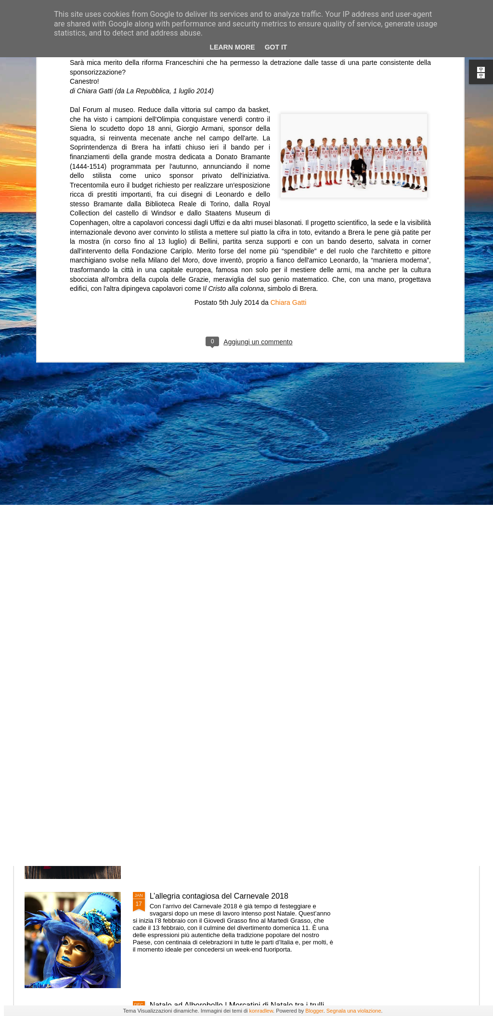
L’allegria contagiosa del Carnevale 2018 (219, 896)
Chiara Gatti (289, 198)
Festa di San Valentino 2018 (198, 787)
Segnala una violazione (353, 1011)
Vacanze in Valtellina (185, 678)
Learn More (232, 47)
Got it (276, 47)
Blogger (314, 1011)
